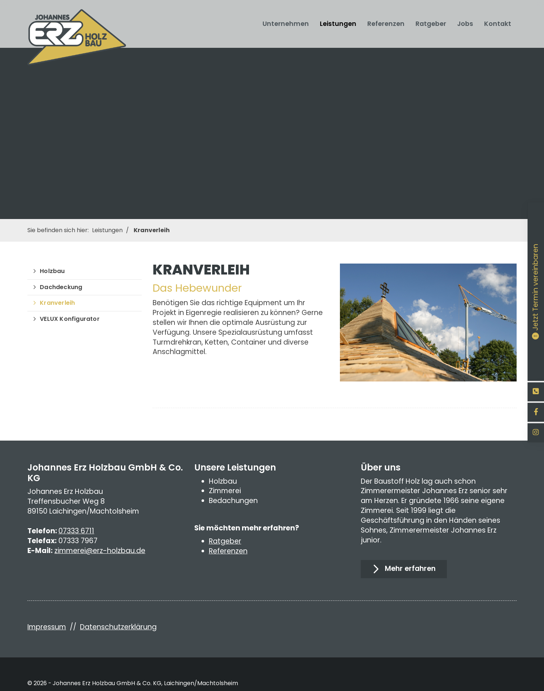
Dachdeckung (61, 287)
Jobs (465, 23)
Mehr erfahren (410, 568)
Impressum (46, 627)
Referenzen (386, 23)
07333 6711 (76, 531)
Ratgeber (430, 23)
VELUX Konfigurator (70, 319)
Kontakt (497, 23)
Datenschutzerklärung (118, 627)
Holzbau (52, 271)
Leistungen (338, 23)
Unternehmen (286, 23)
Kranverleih (152, 230)
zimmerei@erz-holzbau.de (99, 551)
